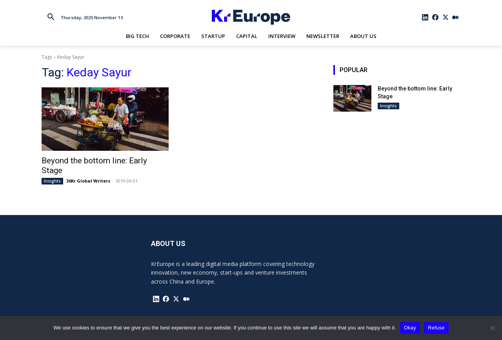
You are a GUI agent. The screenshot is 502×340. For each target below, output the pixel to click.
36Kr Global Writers (88, 181)
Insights (52, 181)
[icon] (425, 17)
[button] (51, 17)
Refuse (436, 328)
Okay (410, 328)
